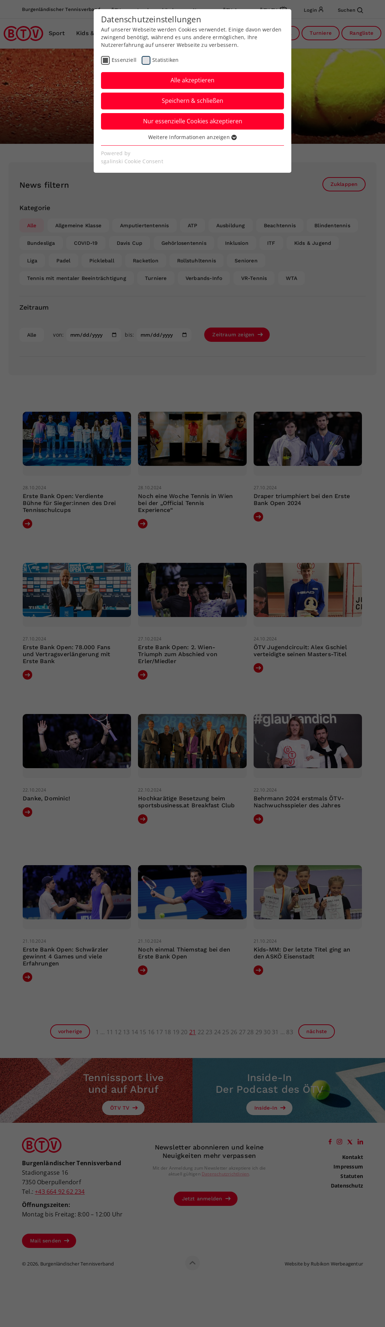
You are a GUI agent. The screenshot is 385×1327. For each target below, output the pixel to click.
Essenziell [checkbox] (124, 59)
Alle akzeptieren (192, 80)
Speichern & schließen (192, 101)
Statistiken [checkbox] (165, 59)
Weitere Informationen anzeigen (192, 137)
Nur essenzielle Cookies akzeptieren (192, 121)
